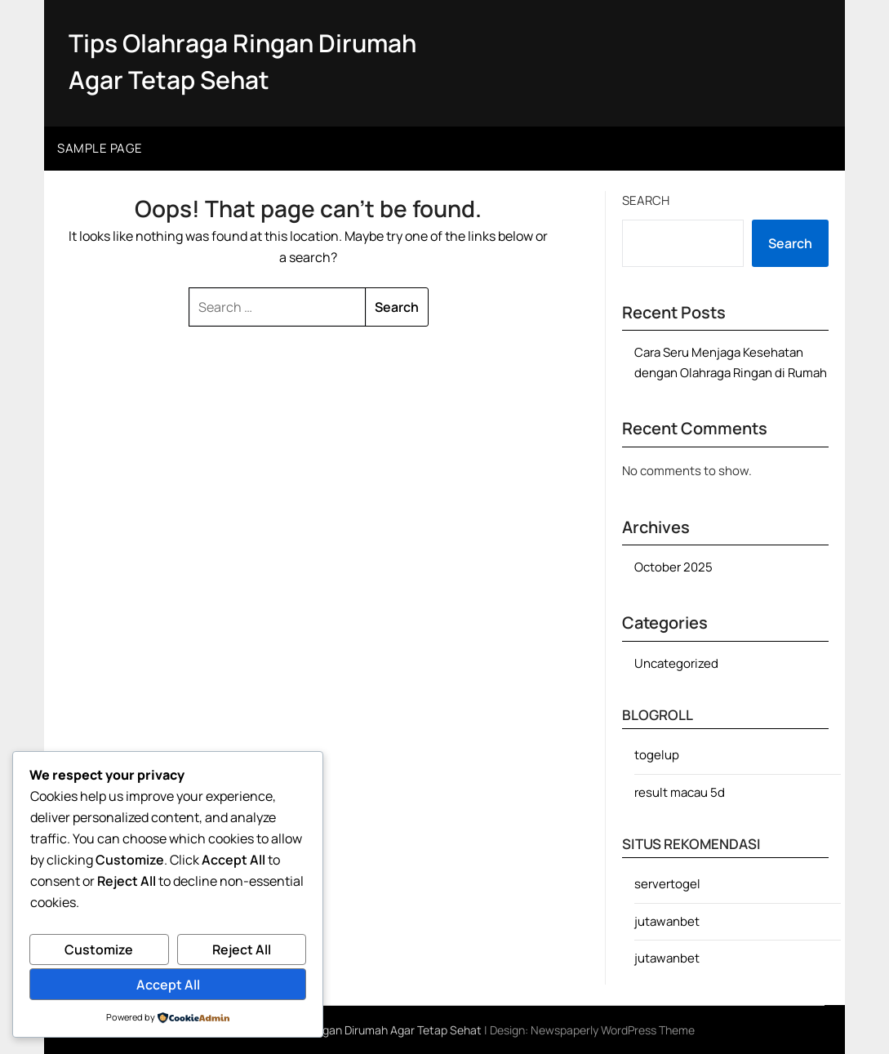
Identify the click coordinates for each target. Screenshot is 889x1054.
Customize (98, 949)
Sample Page (100, 148)
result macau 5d (679, 792)
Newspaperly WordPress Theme (613, 1030)
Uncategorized (676, 663)
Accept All (168, 985)
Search (645, 200)
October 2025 (673, 567)
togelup (656, 754)
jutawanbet (667, 921)
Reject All (241, 949)
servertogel (667, 883)
